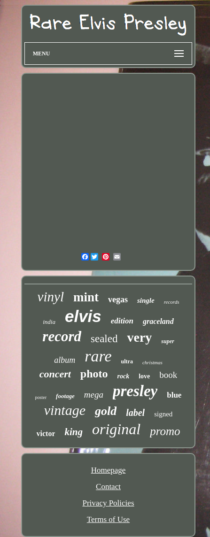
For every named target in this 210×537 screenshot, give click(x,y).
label (135, 412)
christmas (152, 362)
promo (165, 431)
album (64, 360)
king (73, 431)
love (144, 376)
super (167, 341)
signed (163, 414)
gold (106, 411)
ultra (127, 361)
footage (65, 395)
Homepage (108, 470)
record (61, 336)
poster (41, 397)
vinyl (51, 296)
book (168, 375)
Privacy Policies (108, 503)
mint (86, 297)
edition (122, 320)
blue (174, 395)
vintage (65, 410)
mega (93, 394)
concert (55, 374)
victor (46, 433)
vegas (118, 299)
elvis (83, 316)
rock (123, 376)
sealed (104, 339)
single (146, 300)
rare (98, 356)
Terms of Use (108, 519)
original (116, 429)
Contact (108, 486)
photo (94, 374)
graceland (158, 321)
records (171, 302)
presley (135, 391)
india (49, 321)
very (139, 337)
